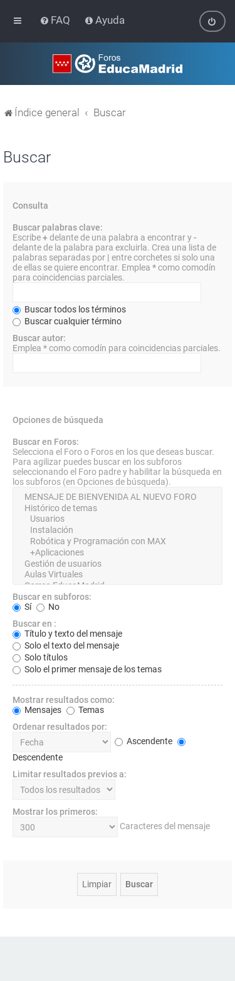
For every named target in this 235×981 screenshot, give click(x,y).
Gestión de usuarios (117, 563)
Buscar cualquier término (67, 321)
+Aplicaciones (117, 552)
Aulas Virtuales (117, 574)
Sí (22, 607)
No (48, 607)
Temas (85, 710)
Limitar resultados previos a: (70, 774)
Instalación (117, 530)
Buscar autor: (39, 337)
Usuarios (117, 519)
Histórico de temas (117, 508)
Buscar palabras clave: (58, 227)
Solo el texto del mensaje (66, 645)
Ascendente (143, 741)
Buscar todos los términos (69, 309)
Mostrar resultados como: (64, 700)
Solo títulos (40, 657)
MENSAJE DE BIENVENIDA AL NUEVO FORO (117, 496)
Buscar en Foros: (46, 441)
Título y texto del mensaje (67, 634)
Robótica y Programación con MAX (117, 541)
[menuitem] (56, 20)
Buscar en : (34, 624)
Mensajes (37, 710)
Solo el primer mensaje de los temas (87, 669)
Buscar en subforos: (52, 597)
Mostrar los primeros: (55, 812)
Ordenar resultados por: (60, 727)
